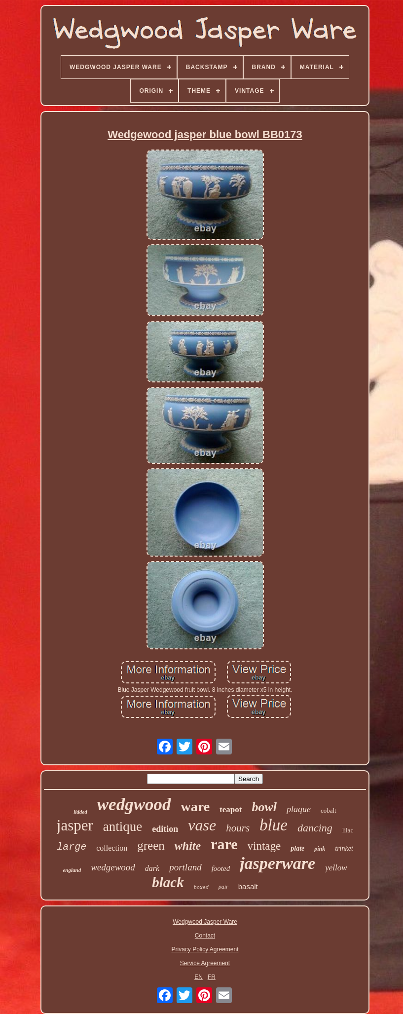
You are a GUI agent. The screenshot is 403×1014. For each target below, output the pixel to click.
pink (319, 848)
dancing (314, 828)
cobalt (328, 810)
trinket (344, 848)
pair (223, 886)
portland (185, 867)
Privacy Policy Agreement (204, 949)
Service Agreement (205, 963)
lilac (347, 830)
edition (165, 829)
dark (152, 868)
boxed (201, 888)
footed (221, 868)
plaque (299, 809)
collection (111, 848)
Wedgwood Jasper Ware (205, 921)
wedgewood (113, 867)
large (71, 847)
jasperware (277, 863)
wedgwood (134, 804)
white (188, 845)
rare (224, 844)
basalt (248, 886)
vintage (264, 846)
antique (122, 826)
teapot (231, 809)
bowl (264, 807)
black (167, 882)
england (72, 870)
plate (297, 848)
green (151, 845)
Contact (205, 935)
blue (273, 825)
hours (238, 828)
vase (202, 825)
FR (212, 977)
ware (195, 806)
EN (198, 977)
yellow (336, 867)
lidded (80, 812)
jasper (75, 825)
